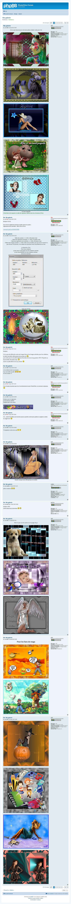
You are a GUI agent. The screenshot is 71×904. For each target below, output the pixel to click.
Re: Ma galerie (7, 217)
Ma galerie (6, 18)
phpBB (31, 896)
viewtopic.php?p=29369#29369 (11, 229)
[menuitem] (5, 11)
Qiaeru (41, 898)
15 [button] (65, 23)
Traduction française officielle (33, 898)
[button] (51, 23)
